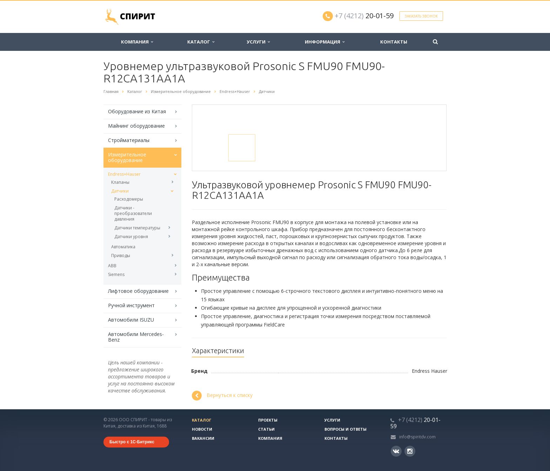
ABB (112, 266)
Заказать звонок (421, 16)
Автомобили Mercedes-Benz (136, 337)
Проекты (267, 420)
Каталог (200, 42)
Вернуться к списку (222, 396)
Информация (324, 42)
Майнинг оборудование (136, 125)
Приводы (120, 255)
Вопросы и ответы (345, 429)
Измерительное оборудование (127, 157)
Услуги (258, 42)
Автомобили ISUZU (131, 319)
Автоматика (123, 247)
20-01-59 (364, 15)
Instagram (409, 451)
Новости (202, 429)
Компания (137, 42)
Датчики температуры (137, 228)
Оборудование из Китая (137, 111)
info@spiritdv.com (417, 437)
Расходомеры (128, 199)
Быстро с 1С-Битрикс (131, 441)
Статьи (266, 429)
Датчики (120, 191)
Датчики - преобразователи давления (133, 213)
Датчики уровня (131, 237)
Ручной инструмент (131, 305)
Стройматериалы (128, 140)
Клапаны (120, 182)
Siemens (116, 274)
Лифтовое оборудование (138, 291)
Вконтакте (396, 451)
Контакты (393, 42)
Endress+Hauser (124, 174)
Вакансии (203, 438)
